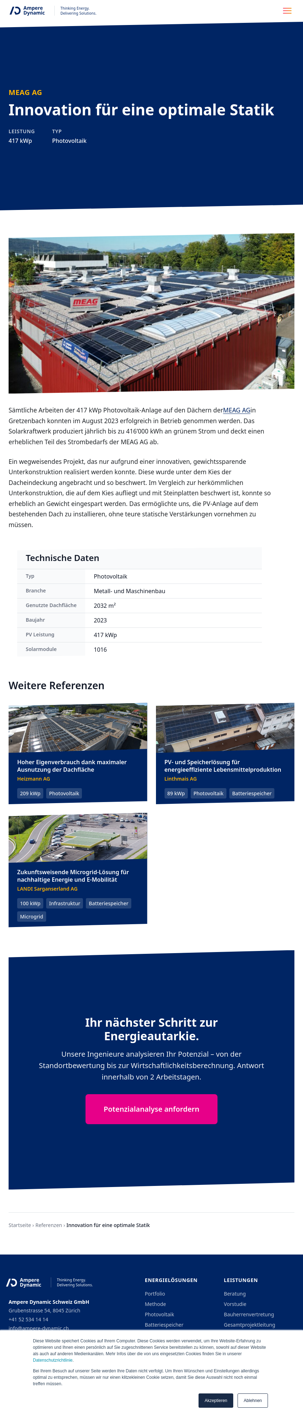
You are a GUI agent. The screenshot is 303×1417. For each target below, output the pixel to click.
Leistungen (241, 1280)
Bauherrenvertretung (249, 1314)
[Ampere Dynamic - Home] (51, 11)
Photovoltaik (159, 1314)
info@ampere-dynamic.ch (39, 1328)
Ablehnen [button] (253, 1400)
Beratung (235, 1293)
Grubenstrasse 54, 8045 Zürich (44, 1310)
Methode (155, 1304)
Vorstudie (235, 1304)
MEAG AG (236, 410)
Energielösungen (171, 1280)
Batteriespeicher (164, 1324)
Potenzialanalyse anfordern (152, 1109)
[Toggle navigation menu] (289, 11)
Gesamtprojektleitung (249, 1324)
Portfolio (155, 1293)
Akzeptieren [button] (216, 1400)
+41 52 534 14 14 (28, 1319)
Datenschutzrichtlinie (53, 1360)
